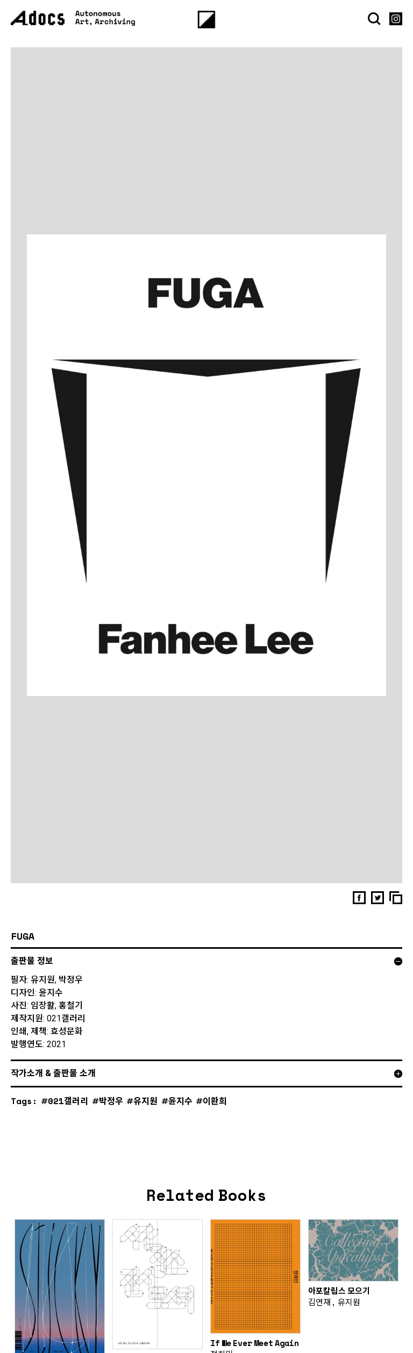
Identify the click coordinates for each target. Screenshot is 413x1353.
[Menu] (207, 19)
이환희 (215, 1109)
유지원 (145, 1109)
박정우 (111, 1109)
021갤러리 (68, 1109)
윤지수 (180, 1109)
